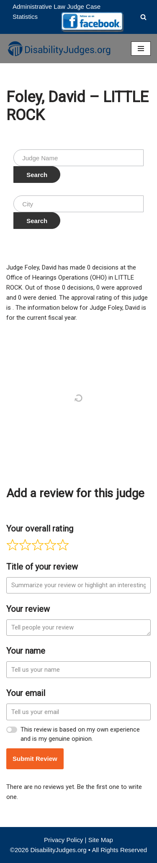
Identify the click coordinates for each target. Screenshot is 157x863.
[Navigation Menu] (141, 48)
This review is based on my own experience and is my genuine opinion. (80, 734)
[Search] (143, 17)
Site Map (100, 839)
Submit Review (35, 758)
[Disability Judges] (58, 48)
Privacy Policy (63, 839)
